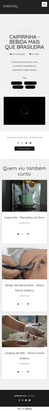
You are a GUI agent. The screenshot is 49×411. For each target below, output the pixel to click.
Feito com (24, 409)
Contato (31, 396)
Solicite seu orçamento (24, 148)
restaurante (30, 83)
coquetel (30, 87)
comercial (16, 83)
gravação (18, 87)
